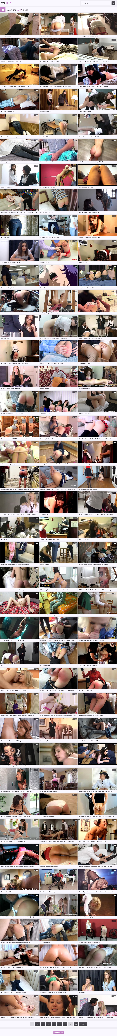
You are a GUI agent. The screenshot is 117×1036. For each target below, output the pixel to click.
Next (83, 1024)
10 (76, 1024)
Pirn (5, 3)
